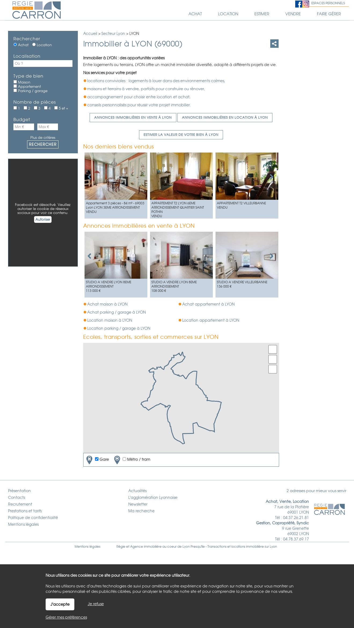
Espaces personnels (328, 3)
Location (42, 45)
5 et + (61, 108)
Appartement (27, 86)
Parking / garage (30, 91)
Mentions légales (87, 547)
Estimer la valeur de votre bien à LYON (181, 135)
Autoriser (42, 219)
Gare (97, 459)
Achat (20, 45)
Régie (120, 547)
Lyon (273, 547)
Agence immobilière (146, 547)
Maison (21, 82)
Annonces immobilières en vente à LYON (133, 117)
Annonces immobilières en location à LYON (225, 117)
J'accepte (60, 604)
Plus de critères (42, 138)
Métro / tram (131, 459)
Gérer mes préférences (66, 617)
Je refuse (96, 604)
